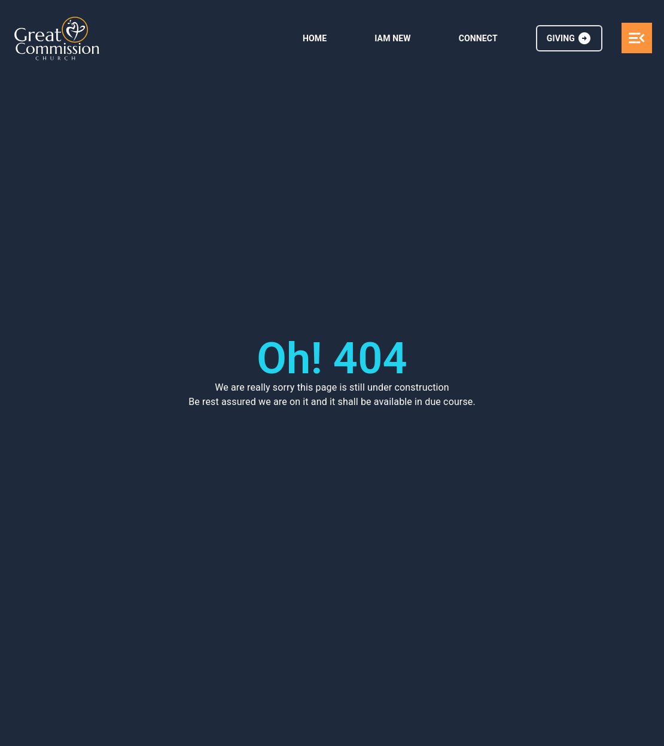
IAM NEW (392, 38)
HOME (315, 38)
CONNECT (478, 38)
